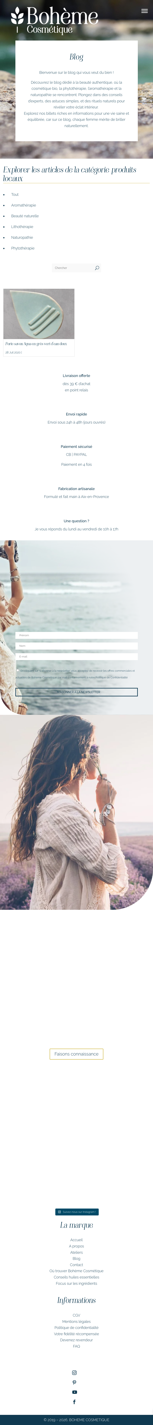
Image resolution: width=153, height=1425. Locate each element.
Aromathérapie (23, 205)
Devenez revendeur (76, 1340)
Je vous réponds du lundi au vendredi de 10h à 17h (76, 529)
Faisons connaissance (76, 1054)
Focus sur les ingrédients (76, 1283)
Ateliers (76, 1252)
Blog (76, 1258)
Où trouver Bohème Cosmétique (76, 1271)
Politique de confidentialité (76, 1327)
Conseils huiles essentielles (76, 1277)
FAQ (76, 1346)
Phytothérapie (23, 248)
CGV (76, 1315)
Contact (76, 1265)
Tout (15, 194)
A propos (76, 1246)
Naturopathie (22, 237)
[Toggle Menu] (144, 11)
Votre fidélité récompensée (76, 1334)
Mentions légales (76, 1321)
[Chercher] (72, 267)
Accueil (76, 1240)
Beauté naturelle (25, 216)
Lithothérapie (22, 227)
